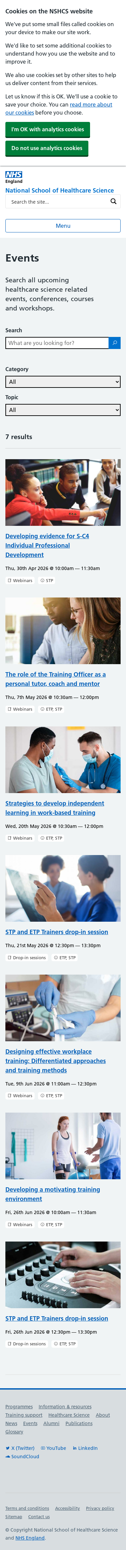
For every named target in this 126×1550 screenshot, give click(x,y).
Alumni (51, 1423)
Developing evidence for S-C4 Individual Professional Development (47, 545)
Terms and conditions (27, 1508)
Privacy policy (100, 1508)
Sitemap (13, 1516)
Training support (23, 1415)
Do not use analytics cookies (46, 148)
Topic (11, 397)
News (11, 1423)
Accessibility (67, 1508)
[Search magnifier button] (113, 201)
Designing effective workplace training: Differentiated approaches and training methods (55, 1061)
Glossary (14, 1432)
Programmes (19, 1407)
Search (13, 330)
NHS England (30, 1538)
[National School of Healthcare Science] (63, 191)
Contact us (39, 1516)
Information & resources (65, 1407)
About (103, 1415)
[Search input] (58, 201)
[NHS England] (34, 177)
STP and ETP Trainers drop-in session (56, 932)
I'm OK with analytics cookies (47, 129)
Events (30, 1423)
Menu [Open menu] (63, 225)
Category (17, 369)
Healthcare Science (69, 1415)
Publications (79, 1423)
